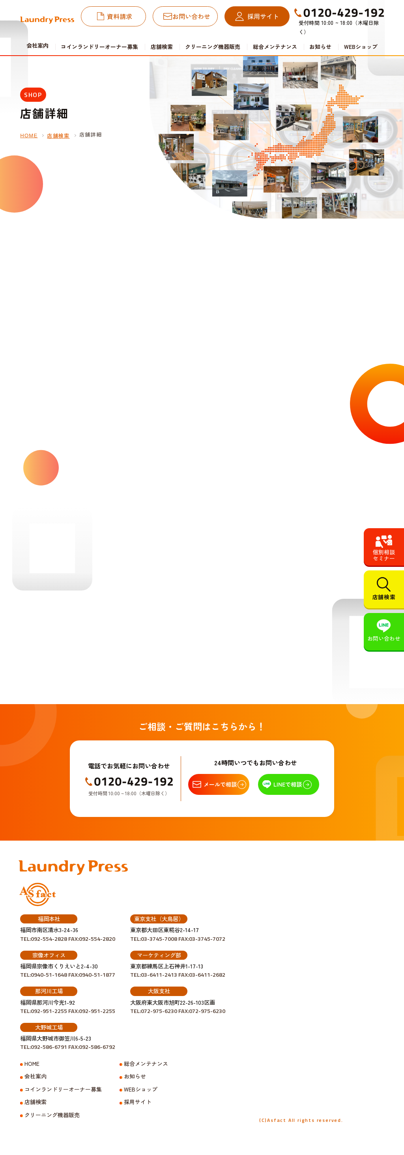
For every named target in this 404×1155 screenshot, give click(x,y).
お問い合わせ (191, 16)
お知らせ (320, 46)
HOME (28, 135)
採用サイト (263, 16)
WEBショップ (361, 46)
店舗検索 (162, 46)
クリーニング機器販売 (212, 46)
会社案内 (35, 1076)
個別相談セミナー (384, 555)
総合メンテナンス (275, 46)
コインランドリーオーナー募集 (99, 46)
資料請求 (119, 16)
